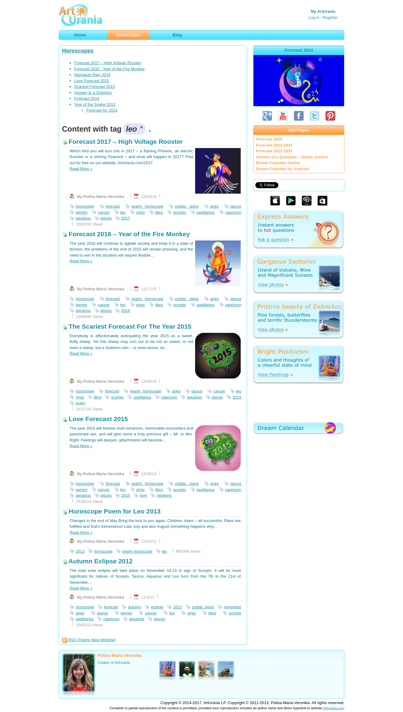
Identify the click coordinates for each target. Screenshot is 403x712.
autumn (134, 607)
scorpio (179, 212)
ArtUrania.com (333, 708)
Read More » (81, 168)
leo (123, 212)
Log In (313, 17)
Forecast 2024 (269, 139)
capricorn (233, 212)
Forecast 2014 (86, 98)
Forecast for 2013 (101, 110)
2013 (80, 551)
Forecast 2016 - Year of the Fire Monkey (109, 69)
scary (80, 403)
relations (164, 495)
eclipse (157, 607)
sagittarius (206, 212)
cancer (104, 212)
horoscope (85, 206)
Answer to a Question (93, 92)
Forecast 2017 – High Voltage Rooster (107, 62)
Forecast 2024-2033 (274, 145)
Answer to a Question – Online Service (292, 157)
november (232, 607)
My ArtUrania (323, 11)
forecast (113, 206)
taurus (235, 206)
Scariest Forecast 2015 (94, 86)
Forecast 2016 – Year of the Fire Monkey (126, 233)
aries (214, 206)
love (143, 495)
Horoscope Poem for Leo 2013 (111, 511)
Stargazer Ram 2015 (92, 74)
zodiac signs (187, 206)
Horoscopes (78, 51)
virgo (140, 212)
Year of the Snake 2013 (94, 104)
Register (330, 17)
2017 (125, 218)
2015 (236, 397)
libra (159, 212)
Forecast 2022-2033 (274, 151)
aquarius (83, 218)
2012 (177, 607)
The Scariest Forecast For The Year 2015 (126, 326)
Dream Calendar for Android (282, 169)
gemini (81, 212)
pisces (106, 218)
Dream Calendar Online (278, 163)
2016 (125, 310)
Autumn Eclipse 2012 (97, 561)
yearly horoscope (147, 206)
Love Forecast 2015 (91, 80)
